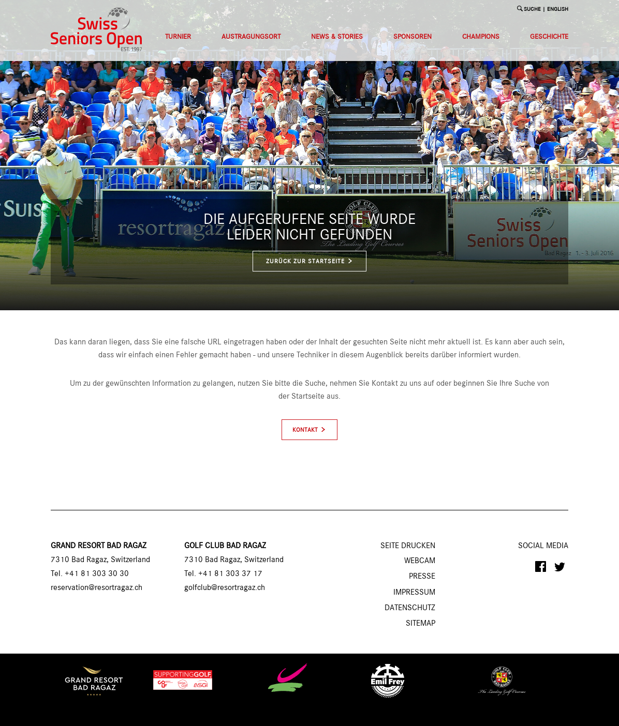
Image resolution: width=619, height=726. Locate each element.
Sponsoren (412, 36)
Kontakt (305, 430)
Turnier (178, 36)
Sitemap (420, 623)
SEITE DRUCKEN (407, 546)
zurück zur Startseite (309, 261)
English (557, 9)
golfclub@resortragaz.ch (224, 588)
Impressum (414, 592)
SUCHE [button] (532, 9)
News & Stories (337, 36)
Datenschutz (410, 608)
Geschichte (549, 36)
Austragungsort (251, 36)
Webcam (419, 561)
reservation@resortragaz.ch (96, 588)
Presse (422, 576)
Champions (480, 36)
